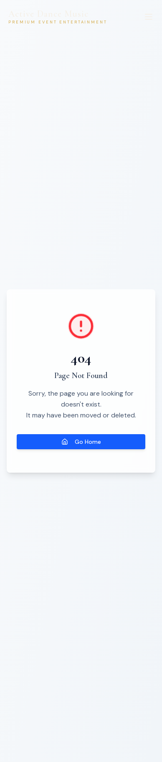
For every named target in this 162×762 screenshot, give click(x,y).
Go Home (81, 441)
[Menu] (149, 17)
